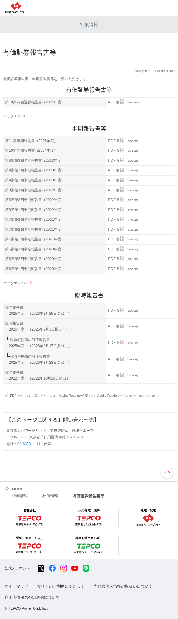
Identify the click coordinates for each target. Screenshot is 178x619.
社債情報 (89, 24)
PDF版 (124, 102)
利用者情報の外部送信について (32, 597)
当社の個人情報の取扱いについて (123, 586)
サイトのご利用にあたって (60, 586)
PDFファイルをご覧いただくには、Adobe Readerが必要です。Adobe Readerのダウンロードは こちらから (84, 395)
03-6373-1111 (28, 444)
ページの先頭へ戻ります (167, 472)
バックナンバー (15, 116)
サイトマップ (16, 586)
